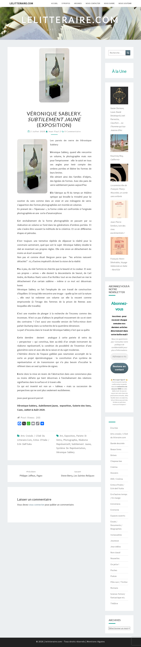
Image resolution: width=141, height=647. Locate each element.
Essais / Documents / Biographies (116, 525)
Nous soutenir (125, 3)
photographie (70, 439)
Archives (78, 3)
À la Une (114, 428)
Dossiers (114, 473)
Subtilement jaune (81, 444)
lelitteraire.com (21, 3)
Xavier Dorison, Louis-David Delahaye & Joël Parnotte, (117, 119)
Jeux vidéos (115, 546)
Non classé (115, 552)
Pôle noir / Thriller (119, 582)
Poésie (113, 576)
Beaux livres (115, 449)
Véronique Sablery (65, 452)
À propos (66, 3)
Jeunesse (114, 540)
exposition (69, 435)
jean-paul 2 (54, 131)
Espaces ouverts (117, 515)
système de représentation (70, 448)
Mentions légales (96, 641)
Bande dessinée (117, 443)
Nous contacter (93, 3)
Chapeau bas (116, 461)
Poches (113, 570)
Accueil (54, 3)
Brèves (113, 455)
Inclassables (116, 534)
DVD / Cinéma (116, 479)
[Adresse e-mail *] (119, 356)
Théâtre (114, 603)
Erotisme (114, 509)
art (61, 435)
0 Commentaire (72, 131)
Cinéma (113, 467)
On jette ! (114, 564)
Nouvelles (115, 558)
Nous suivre (109, 3)
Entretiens (115, 504)
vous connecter (36, 504)
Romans (114, 588)
